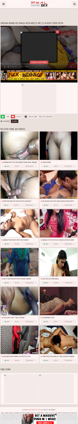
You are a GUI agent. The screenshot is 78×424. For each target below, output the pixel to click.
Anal (14, 121)
